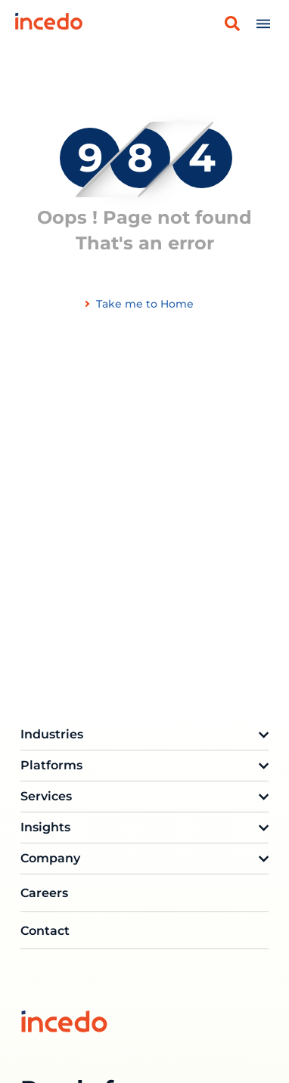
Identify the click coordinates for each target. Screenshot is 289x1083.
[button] (232, 23)
